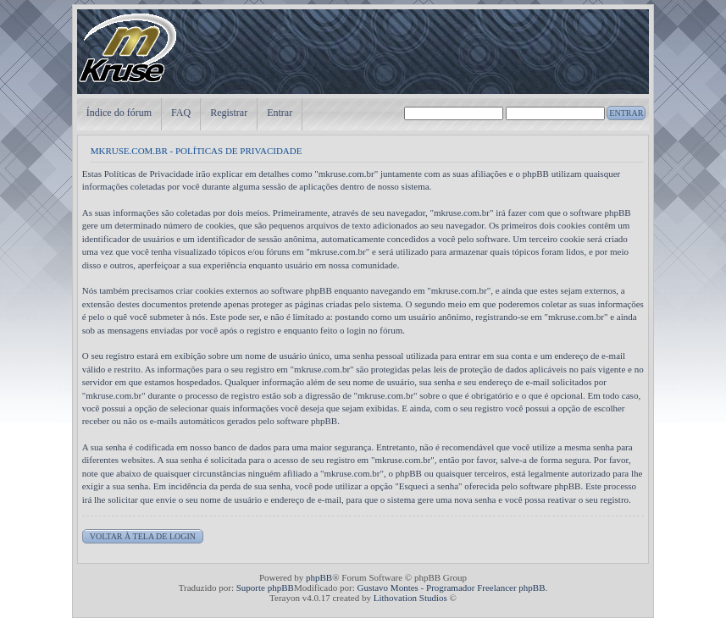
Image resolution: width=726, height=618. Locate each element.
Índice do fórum (119, 113)
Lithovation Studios (410, 598)
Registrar (228, 113)
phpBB (319, 577)
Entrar (279, 113)
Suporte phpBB (265, 587)
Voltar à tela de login (143, 536)
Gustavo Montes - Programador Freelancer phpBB (451, 587)
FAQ (181, 113)
